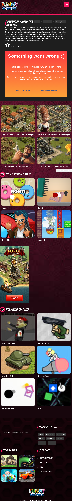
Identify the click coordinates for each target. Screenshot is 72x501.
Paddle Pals (41, 240)
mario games (50, 434)
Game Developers (46, 471)
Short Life (40, 208)
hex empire (52, 443)
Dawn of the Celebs (8, 343)
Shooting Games (60, 22)
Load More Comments (64, 170)
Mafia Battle (5, 240)
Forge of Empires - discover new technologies (54, 135)
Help (42, 467)
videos (41, 434)
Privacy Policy (45, 462)
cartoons (59, 438)
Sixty (39, 408)
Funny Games (47, 22)
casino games (61, 434)
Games (37, 22)
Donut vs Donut (6, 208)
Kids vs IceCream (43, 376)
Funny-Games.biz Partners (21, 432)
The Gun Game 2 (43, 343)
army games (50, 438)
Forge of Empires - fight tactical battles (54, 166)
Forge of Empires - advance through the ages (18, 135)
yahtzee (41, 438)
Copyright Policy (46, 458)
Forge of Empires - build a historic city (18, 166)
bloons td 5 (42, 443)
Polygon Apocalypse (8, 408)
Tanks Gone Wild (7, 376)
